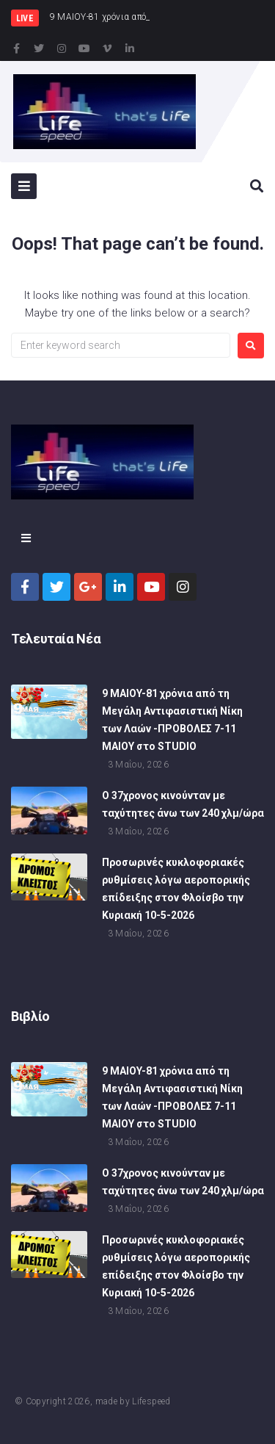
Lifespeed (151, 1401)
